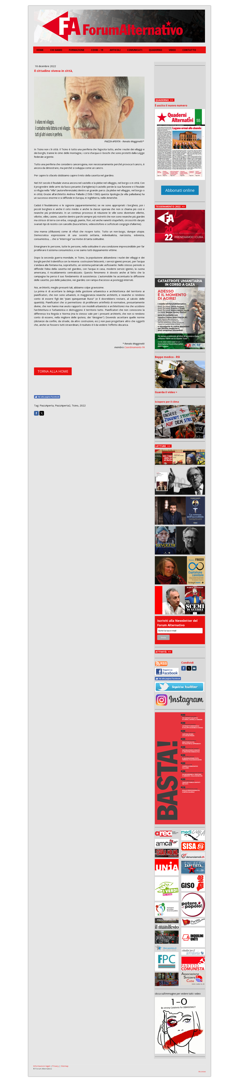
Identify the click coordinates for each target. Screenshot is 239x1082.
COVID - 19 (97, 49)
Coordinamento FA (134, 347)
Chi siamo (56, 49)
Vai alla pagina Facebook (47, 396)
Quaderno (155, 49)
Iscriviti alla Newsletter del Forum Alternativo (177, 623)
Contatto (189, 49)
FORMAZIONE (76, 49)
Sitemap (64, 1066)
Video (172, 49)
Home (40, 49)
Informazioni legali (41, 1066)
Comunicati (134, 49)
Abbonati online (180, 190)
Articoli (115, 49)
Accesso (202, 1071)
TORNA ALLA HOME (53, 371)
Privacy (55, 1066)
